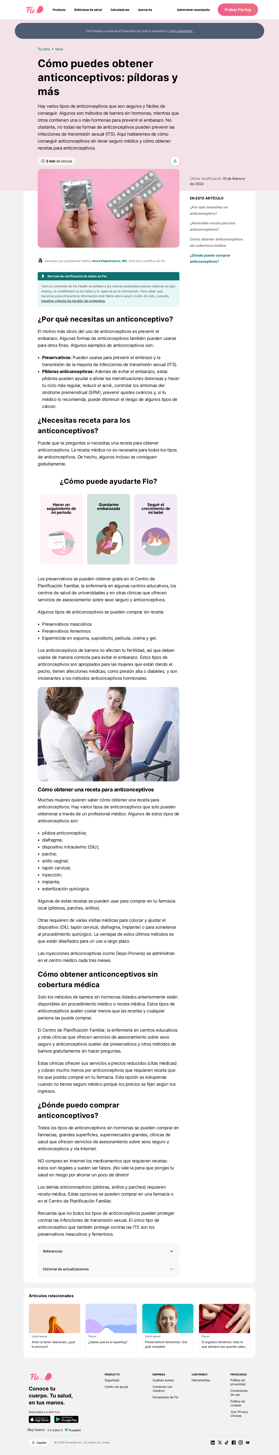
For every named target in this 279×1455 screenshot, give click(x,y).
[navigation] (59, 10)
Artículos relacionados (51, 1295)
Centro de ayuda (116, 1387)
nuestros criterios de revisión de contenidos (73, 301)
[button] (108, 1251)
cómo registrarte (181, 31)
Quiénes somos (163, 1380)
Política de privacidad (237, 1382)
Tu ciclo (44, 49)
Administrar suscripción (193, 10)
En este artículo (207, 198)
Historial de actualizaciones (108, 1269)
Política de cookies (237, 1403)
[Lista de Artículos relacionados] (139, 1328)
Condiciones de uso (238, 1392)
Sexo (59, 49)
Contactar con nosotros (162, 1388)
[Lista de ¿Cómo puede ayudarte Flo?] (108, 529)
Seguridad (112, 1380)
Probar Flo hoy (238, 9)
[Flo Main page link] (34, 10)
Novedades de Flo (165, 1397)
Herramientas (201, 1380)
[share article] (175, 161)
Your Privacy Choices (239, 1414)
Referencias (53, 1251)
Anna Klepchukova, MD (109, 261)
